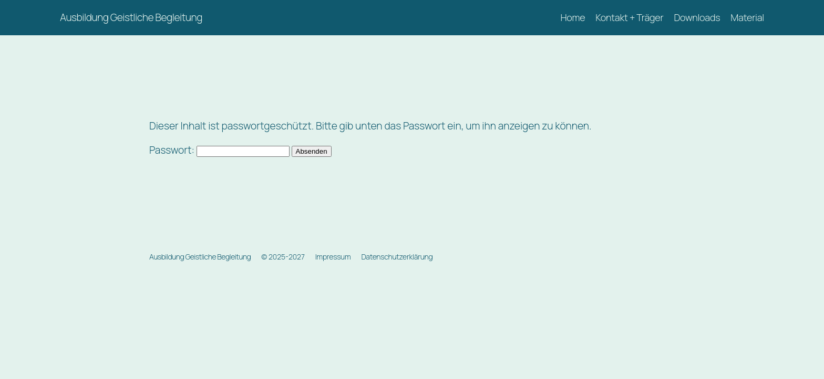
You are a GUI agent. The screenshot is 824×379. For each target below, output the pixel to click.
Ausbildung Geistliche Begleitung (131, 17)
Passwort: (219, 150)
